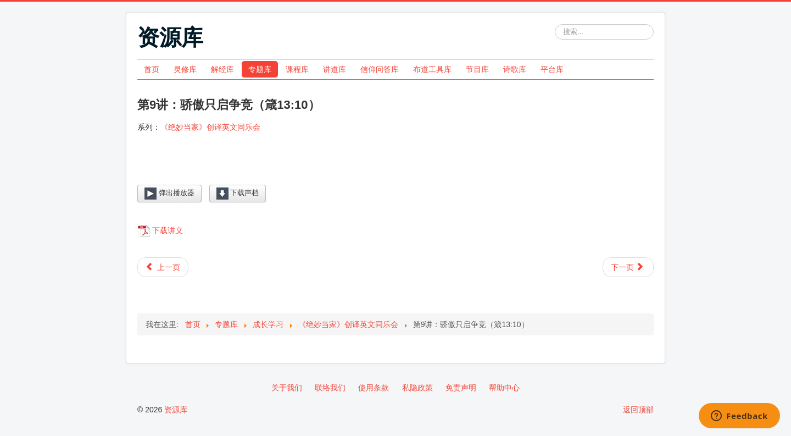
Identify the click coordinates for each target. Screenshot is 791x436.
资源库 (175, 409)
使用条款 (373, 387)
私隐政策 (417, 387)
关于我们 (286, 387)
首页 (151, 69)
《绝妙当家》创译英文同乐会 (210, 127)
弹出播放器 (169, 193)
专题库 (259, 69)
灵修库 (185, 69)
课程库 (297, 69)
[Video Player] (395, 167)
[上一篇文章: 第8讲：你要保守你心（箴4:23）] (162, 267)
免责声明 (460, 387)
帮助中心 (504, 387)
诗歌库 (514, 69)
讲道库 (334, 69)
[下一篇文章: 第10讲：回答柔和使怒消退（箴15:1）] (628, 267)
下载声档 (237, 193)
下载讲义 (167, 230)
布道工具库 (432, 69)
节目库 (477, 69)
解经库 (222, 69)
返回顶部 (638, 409)
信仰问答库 (379, 69)
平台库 (552, 69)
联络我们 (330, 387)
